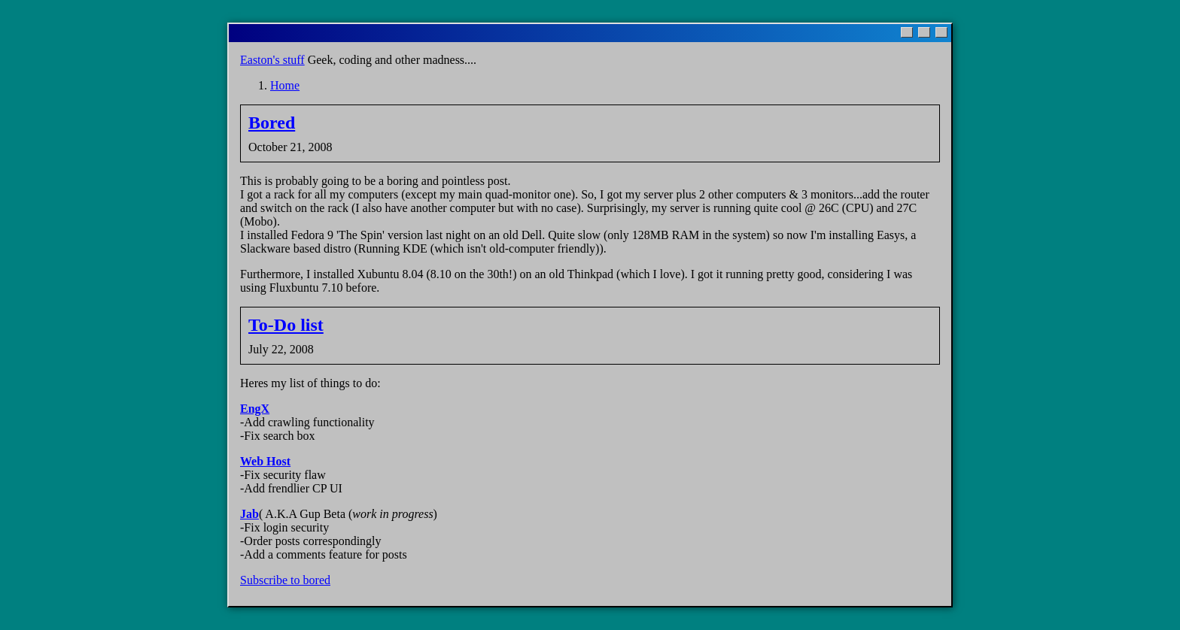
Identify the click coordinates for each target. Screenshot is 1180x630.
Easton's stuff (272, 59)
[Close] (941, 32)
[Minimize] (907, 32)
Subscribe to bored (285, 580)
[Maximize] (924, 32)
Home (285, 85)
